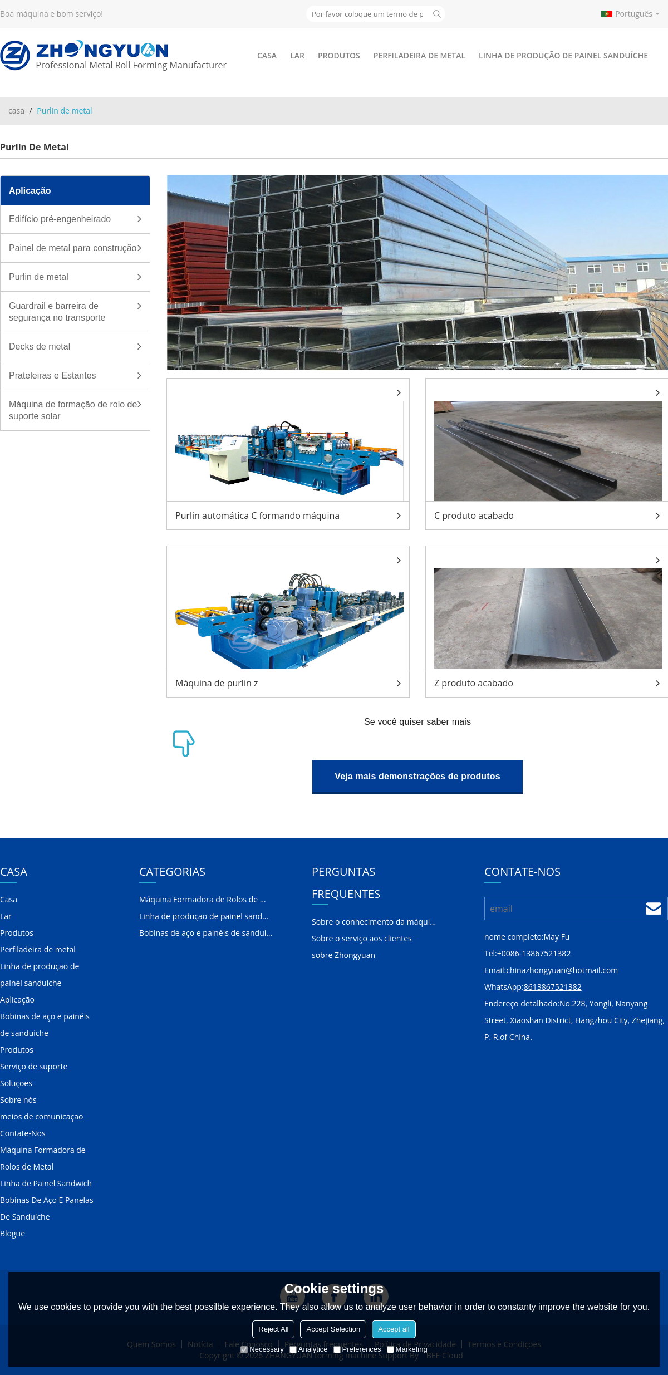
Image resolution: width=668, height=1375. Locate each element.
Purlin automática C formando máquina (257, 515)
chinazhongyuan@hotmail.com (562, 970)
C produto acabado (474, 515)
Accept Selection (333, 1329)
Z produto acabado (473, 683)
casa (16, 110)
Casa (267, 55)
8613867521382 (553, 986)
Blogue (12, 1233)
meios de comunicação (41, 1116)
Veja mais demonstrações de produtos (417, 776)
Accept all (393, 1329)
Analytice (308, 1349)
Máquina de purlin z (216, 683)
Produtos (339, 55)
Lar (297, 55)
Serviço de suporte (33, 1066)
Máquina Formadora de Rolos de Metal (43, 1158)
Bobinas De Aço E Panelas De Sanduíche (47, 1208)
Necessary (261, 1349)
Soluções (16, 1083)
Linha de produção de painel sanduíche (563, 55)
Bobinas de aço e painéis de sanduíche (45, 1024)
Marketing (407, 1349)
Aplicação (17, 999)
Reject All (273, 1329)
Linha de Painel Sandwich (46, 1183)
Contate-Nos (23, 1133)
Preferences (357, 1349)
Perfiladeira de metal (419, 55)
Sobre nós (18, 1099)
